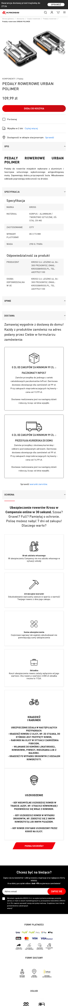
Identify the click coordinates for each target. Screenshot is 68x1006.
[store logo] (10, 12)
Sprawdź (49, 137)
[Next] (62, 49)
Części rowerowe (33, 19)
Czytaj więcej (31, 128)
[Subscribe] (56, 891)
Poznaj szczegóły (34, 846)
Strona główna (8, 19)
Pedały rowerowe (49, 19)
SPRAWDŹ (56, 4)
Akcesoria (20, 19)
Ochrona (9, 494)
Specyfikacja (12, 191)
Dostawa (9, 315)
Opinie (7, 300)
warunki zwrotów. (39, 484)
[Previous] (5, 49)
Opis (6, 146)
